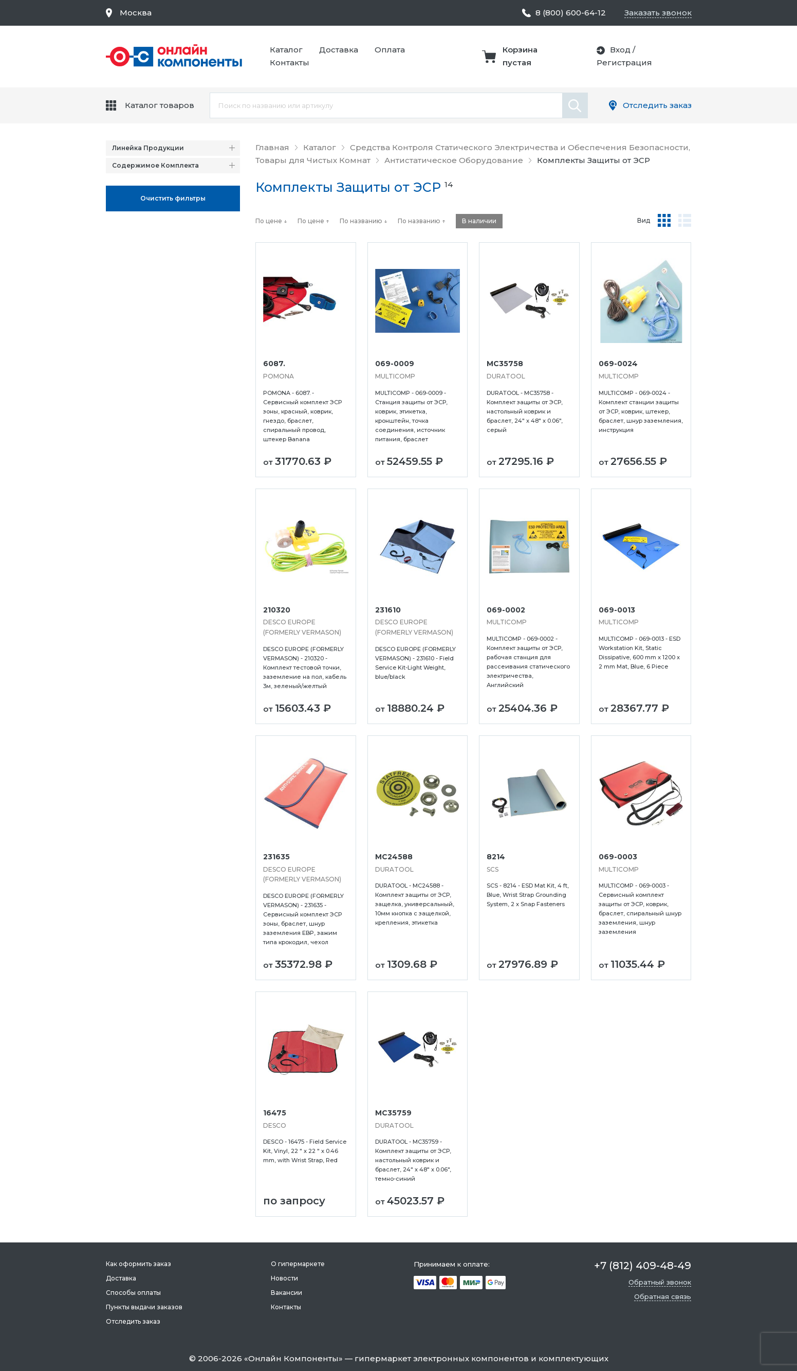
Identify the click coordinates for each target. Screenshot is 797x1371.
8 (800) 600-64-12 (570, 12)
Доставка (338, 50)
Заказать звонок (658, 12)
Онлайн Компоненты (293, 1358)
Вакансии (286, 1292)
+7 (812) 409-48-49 (642, 1265)
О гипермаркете (298, 1264)
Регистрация (624, 62)
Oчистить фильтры (173, 198)
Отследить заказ (657, 105)
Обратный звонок (659, 1282)
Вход (620, 50)
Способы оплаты (133, 1292)
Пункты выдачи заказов (144, 1307)
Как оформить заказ (138, 1264)
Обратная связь (662, 1296)
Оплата (390, 50)
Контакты (289, 62)
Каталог (286, 50)
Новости (284, 1278)
